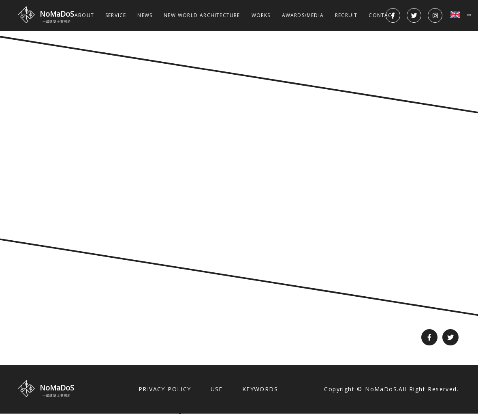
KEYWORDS (260, 389)
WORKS (261, 15)
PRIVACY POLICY (165, 389)
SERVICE (115, 15)
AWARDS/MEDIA (303, 15)
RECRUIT (346, 15)
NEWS (144, 15)
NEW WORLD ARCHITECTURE (202, 15)
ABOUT (84, 15)
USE (217, 389)
